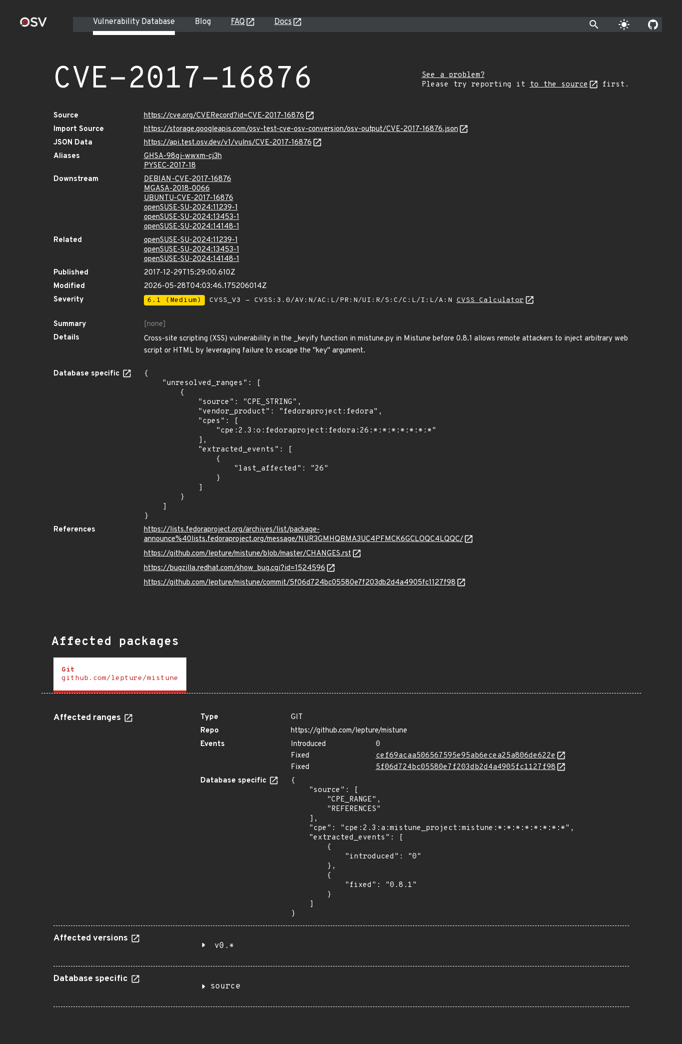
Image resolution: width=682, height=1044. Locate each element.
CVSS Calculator (490, 300)
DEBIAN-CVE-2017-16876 (187, 179)
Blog (203, 22)
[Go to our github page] (653, 25)
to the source (559, 85)
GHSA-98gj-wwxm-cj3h (183, 156)
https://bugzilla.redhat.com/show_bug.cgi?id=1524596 (234, 568)
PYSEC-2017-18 (170, 165)
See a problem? (453, 75)
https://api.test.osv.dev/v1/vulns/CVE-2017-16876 (228, 143)
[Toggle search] (594, 24)
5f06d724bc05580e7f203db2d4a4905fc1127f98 (466, 767)
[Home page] (33, 25)
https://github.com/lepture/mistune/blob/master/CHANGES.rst (247, 553)
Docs (283, 22)
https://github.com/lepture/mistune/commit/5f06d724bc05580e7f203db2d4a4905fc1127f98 (300, 583)
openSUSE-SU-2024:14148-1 (191, 227)
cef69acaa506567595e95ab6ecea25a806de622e (466, 755)
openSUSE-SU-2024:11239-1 (191, 207)
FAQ (238, 22)
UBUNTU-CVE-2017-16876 (188, 198)
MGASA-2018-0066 (177, 189)
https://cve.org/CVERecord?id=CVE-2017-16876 (224, 115)
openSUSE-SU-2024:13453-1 (191, 217)
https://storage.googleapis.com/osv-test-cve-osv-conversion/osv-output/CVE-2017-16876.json (301, 129)
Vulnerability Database (134, 22)
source (225, 987)
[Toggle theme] (624, 24)
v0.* (224, 946)
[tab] (119, 675)
